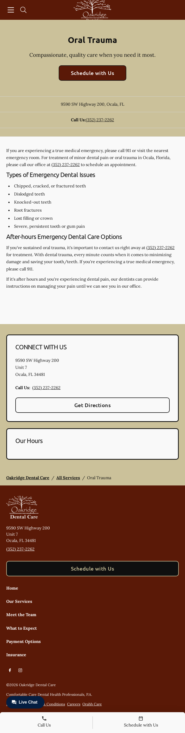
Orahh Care (92, 704)
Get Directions (92, 405)
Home (12, 588)
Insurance (16, 654)
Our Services (19, 601)
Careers (73, 704)
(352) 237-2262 (100, 119)
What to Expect (21, 628)
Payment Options (23, 641)
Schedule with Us (92, 72)
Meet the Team (21, 614)
